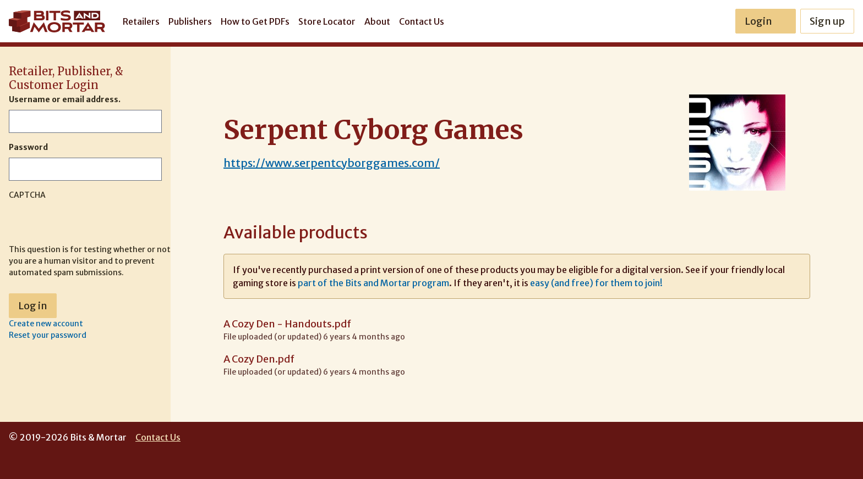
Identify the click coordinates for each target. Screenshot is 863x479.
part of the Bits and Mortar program (373, 282)
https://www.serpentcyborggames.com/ (331, 163)
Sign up (827, 21)
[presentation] (92, 222)
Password (28, 147)
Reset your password (47, 335)
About (377, 21)
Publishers (190, 21)
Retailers (141, 21)
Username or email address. (65, 99)
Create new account (46, 323)
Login (765, 21)
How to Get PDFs (255, 21)
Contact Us (421, 21)
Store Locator (327, 21)
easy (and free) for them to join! (596, 282)
